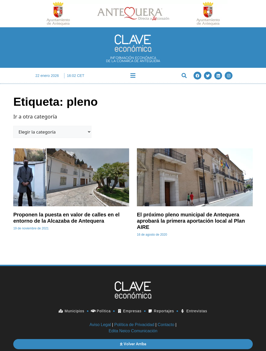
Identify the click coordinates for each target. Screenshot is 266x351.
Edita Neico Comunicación (133, 331)
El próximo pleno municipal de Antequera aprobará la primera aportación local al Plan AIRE (191, 221)
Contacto (166, 324)
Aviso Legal (100, 324)
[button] (133, 75)
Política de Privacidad (134, 324)
